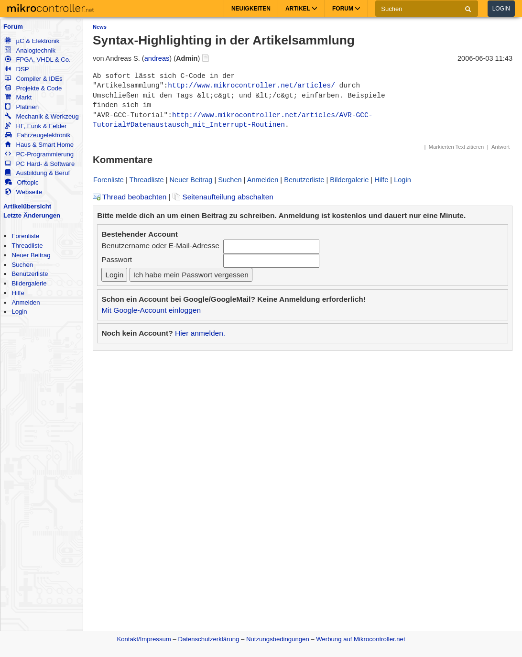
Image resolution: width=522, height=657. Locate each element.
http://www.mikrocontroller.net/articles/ (251, 85)
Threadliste (27, 245)
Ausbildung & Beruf (37, 172)
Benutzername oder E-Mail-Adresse (160, 245)
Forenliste (25, 236)
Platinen (22, 106)
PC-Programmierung (39, 154)
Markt (18, 97)
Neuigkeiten (251, 8)
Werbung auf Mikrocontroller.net (360, 639)
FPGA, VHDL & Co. (37, 59)
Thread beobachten (129, 197)
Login (501, 8)
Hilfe (17, 292)
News (100, 27)
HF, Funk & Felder (35, 126)
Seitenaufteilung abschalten (223, 197)
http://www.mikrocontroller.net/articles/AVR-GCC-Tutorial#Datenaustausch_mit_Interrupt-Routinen (232, 120)
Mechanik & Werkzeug (41, 116)
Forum (13, 26)
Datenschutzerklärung (208, 639)
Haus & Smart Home (39, 144)
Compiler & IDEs (33, 78)
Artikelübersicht (27, 206)
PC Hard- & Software (40, 163)
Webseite (23, 192)
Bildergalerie (28, 283)
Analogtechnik (30, 50)
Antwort (500, 147)
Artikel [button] (301, 8)
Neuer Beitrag (30, 255)
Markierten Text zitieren (456, 147)
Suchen (22, 264)
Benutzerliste (29, 273)
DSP (17, 69)
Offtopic (21, 182)
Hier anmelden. (200, 333)
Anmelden (25, 302)
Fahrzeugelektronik (37, 135)
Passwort (116, 259)
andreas (157, 58)
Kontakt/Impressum (144, 639)
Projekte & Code (33, 88)
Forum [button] (346, 8)
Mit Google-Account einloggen (151, 310)
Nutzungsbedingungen (277, 639)
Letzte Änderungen (31, 215)
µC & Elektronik (32, 40)
